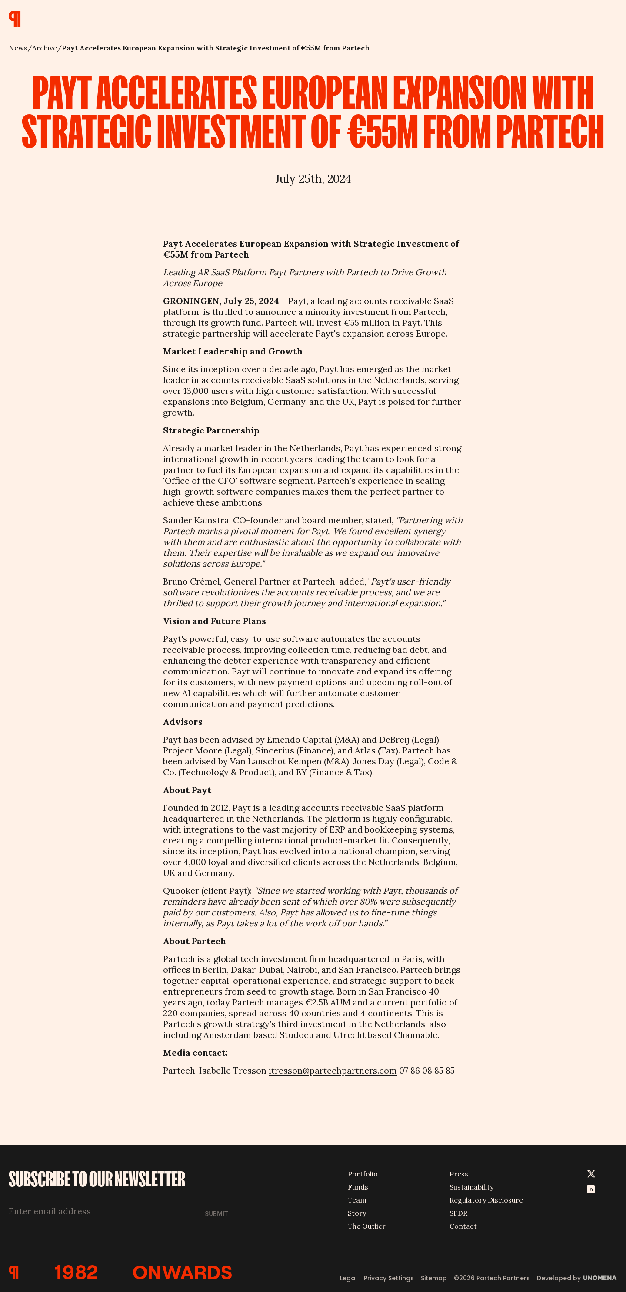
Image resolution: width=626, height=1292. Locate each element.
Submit (216, 1213)
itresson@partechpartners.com (333, 1070)
